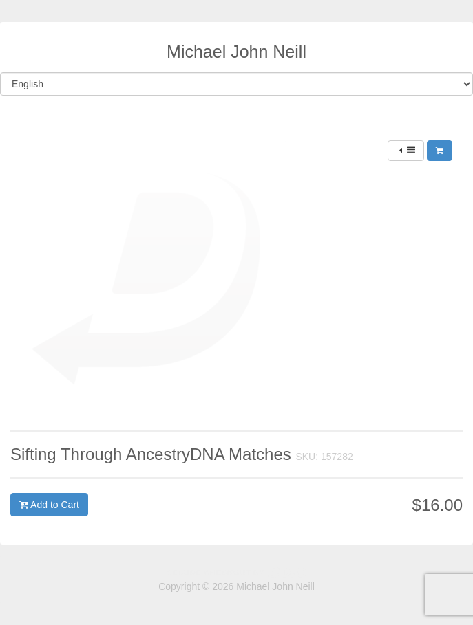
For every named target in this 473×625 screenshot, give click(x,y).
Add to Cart (49, 504)
